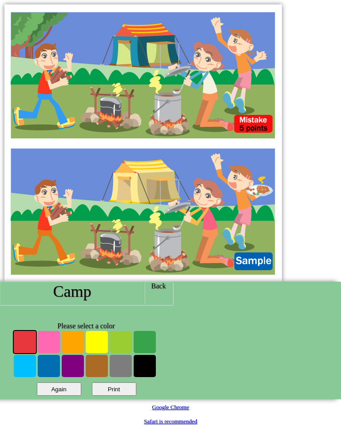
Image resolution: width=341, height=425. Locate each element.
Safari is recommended (170, 421)
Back (158, 286)
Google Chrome (170, 407)
